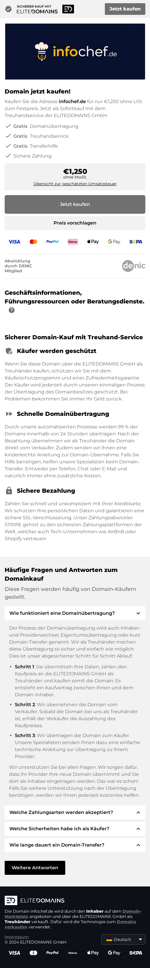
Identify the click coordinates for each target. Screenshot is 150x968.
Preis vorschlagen (75, 223)
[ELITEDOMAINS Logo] (75, 901)
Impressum (17, 936)
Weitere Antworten (35, 867)
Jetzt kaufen (125, 9)
